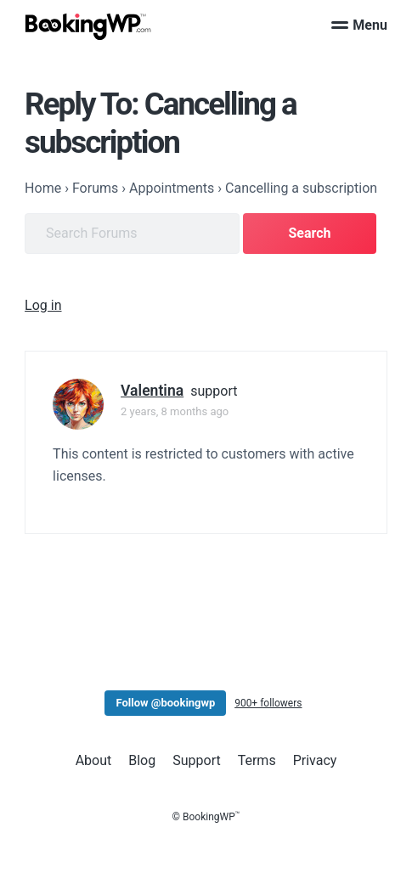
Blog (141, 760)
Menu (359, 25)
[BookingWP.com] (88, 27)
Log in (43, 305)
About (94, 760)
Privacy (315, 760)
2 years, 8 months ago (175, 411)
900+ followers (268, 703)
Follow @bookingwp (165, 702)
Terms (257, 760)
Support (196, 760)
